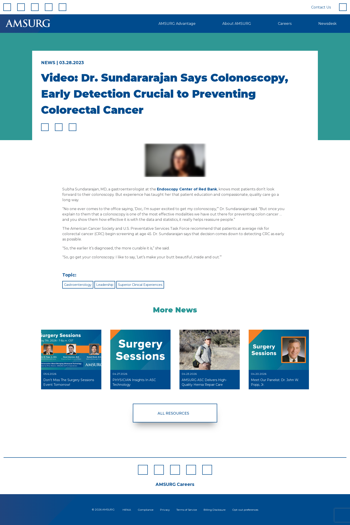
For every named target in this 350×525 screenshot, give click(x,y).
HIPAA (127, 509)
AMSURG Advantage (177, 23)
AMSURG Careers (175, 484)
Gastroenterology (78, 285)
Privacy (165, 509)
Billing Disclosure (214, 509)
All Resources (173, 413)
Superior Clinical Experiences (140, 285)
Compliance (145, 509)
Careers (285, 23)
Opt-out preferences (245, 509)
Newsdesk (327, 23)
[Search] (343, 7)
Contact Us (321, 7)
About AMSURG (236, 23)
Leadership (104, 285)
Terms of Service (186, 509)
